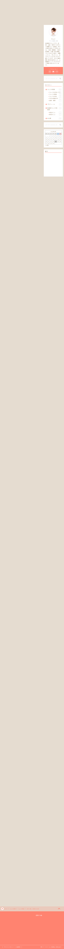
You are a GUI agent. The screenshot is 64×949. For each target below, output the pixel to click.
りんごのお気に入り (55, 92)
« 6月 (47, 145)
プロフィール (54, 104)
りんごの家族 (6, 9)
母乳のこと (55, 112)
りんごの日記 (55, 96)
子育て (21, 608)
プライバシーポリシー (9, 947)
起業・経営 (55, 100)
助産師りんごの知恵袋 (54, 108)
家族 (26, 608)
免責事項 (18, 947)
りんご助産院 (35, 2)
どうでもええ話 (6, 608)
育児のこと (55, 114)
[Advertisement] (21, 63)
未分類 (54, 118)
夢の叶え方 (14, 608)
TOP (15, 2)
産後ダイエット (33, 608)
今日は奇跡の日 (55, 98)
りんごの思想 (54, 89)
